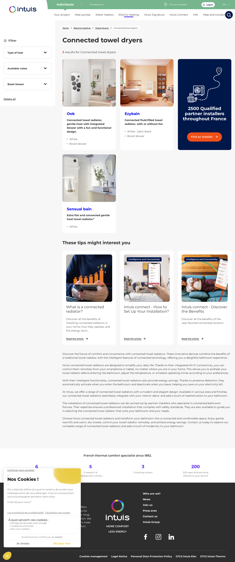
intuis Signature (154, 14)
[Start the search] (229, 15)
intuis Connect (178, 14)
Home (65, 28)
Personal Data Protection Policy (151, 556)
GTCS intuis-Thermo (212, 556)
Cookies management (93, 556)
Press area (150, 510)
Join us (147, 505)
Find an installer (204, 136)
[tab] (27, 53)
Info (195, 14)
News (146, 499)
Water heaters (104, 14)
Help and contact (214, 14)
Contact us (150, 516)
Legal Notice (119, 556)
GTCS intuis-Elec (186, 556)
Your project (62, 14)
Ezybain (132, 113)
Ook (71, 113)
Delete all (10, 99)
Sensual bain (79, 209)
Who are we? (151, 493)
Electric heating (129, 14)
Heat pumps (83, 14)
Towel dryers (102, 28)
